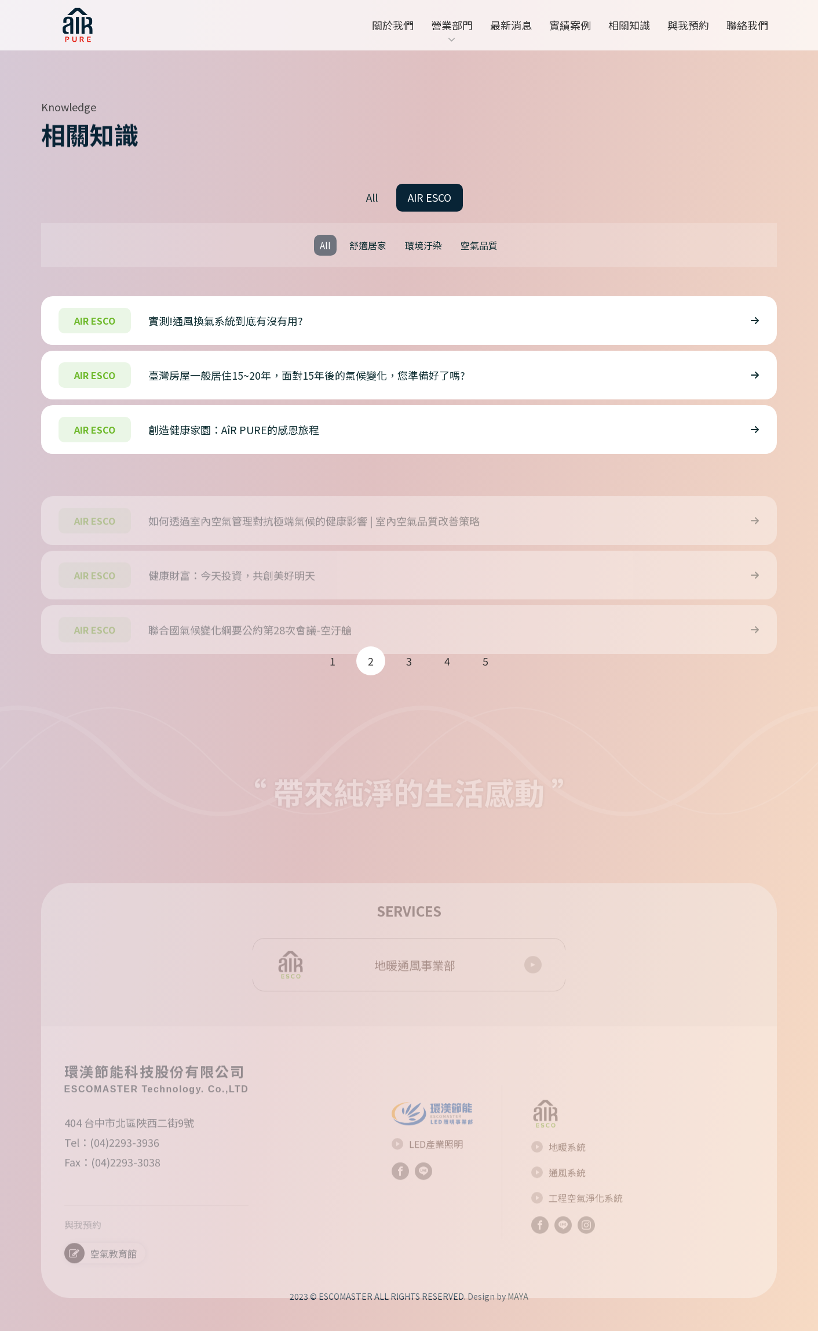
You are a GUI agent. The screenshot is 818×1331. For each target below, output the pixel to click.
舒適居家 (367, 245)
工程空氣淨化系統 (577, 1217)
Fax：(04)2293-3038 (112, 1181)
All (372, 197)
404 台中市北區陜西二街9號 (129, 1142)
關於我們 (393, 24)
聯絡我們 (747, 24)
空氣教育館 (100, 1273)
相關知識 (629, 24)
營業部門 (452, 32)
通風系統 (558, 1192)
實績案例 (570, 24)
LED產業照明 (427, 1164)
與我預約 (688, 24)
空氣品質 (479, 245)
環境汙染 (423, 245)
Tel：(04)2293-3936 (111, 1161)
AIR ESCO (429, 197)
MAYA (517, 1296)
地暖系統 (558, 1166)
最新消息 (511, 24)
